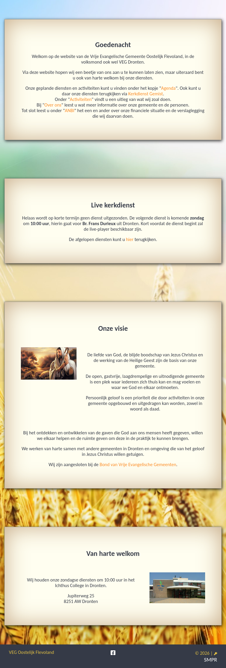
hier (130, 239)
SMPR (210, 659)
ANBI (69, 110)
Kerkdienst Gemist (145, 94)
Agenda (168, 88)
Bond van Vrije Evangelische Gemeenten (137, 464)
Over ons (53, 105)
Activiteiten (81, 99)
